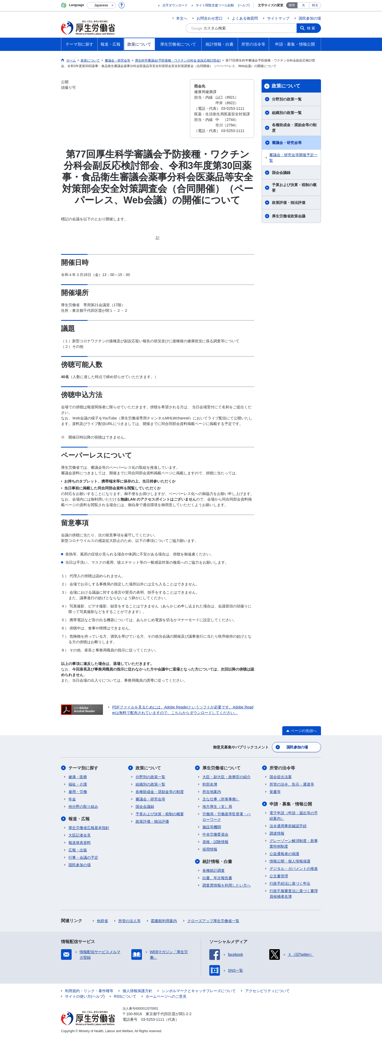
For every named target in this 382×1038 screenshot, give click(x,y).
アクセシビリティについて (267, 991)
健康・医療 (77, 777)
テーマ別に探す (83, 768)
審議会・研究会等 (287, 143)
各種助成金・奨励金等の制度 (294, 128)
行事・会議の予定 (83, 857)
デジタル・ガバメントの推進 (294, 868)
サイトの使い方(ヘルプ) (85, 996)
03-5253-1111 (152, 1019)
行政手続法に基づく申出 (290, 883)
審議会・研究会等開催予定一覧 (293, 158)
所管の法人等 (129, 921)
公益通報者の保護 (284, 854)
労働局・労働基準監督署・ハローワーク (226, 817)
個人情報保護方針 (137, 991)
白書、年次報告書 (217, 878)
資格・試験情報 (215, 842)
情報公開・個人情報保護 (290, 861)
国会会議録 (281, 172)
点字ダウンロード (175, 5)
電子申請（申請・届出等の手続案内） (294, 816)
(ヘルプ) (244, 5)
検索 (311, 28)
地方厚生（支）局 (217, 806)
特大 (315, 5)
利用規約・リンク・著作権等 (89, 991)
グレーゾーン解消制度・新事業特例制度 (294, 843)
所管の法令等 (282, 768)
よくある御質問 (245, 18)
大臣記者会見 (79, 835)
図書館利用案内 (164, 921)
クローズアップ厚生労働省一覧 (213, 921)
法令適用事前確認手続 (288, 826)
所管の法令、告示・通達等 (292, 784)
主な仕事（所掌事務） (221, 799)
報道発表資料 (79, 842)
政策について (286, 86)
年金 (72, 799)
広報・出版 (77, 850)
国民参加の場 (310, 18)
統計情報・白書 (217, 861)
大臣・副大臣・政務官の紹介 (226, 777)
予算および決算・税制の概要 (294, 187)
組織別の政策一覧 (287, 113)
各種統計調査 (213, 870)
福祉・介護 (77, 784)
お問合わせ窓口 (210, 18)
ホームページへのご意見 (166, 996)
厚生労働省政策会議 (288, 216)
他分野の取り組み (83, 806)
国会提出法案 (281, 777)
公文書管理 (279, 876)
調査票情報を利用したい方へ (226, 885)
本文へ (181, 18)
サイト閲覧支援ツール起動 (215, 5)
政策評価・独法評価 (288, 202)
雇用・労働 (77, 792)
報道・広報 (79, 819)
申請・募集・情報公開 (291, 804)
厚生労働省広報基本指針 (88, 828)
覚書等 (275, 792)
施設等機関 (211, 827)
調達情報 (277, 833)
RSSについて (125, 996)
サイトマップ (278, 18)
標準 (292, 5)
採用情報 (209, 849)
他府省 (102, 921)
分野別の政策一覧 (287, 99)
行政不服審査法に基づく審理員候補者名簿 (294, 894)
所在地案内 (211, 792)
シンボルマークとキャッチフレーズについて (199, 991)
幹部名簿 (209, 784)
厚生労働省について (221, 768)
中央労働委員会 (215, 834)
